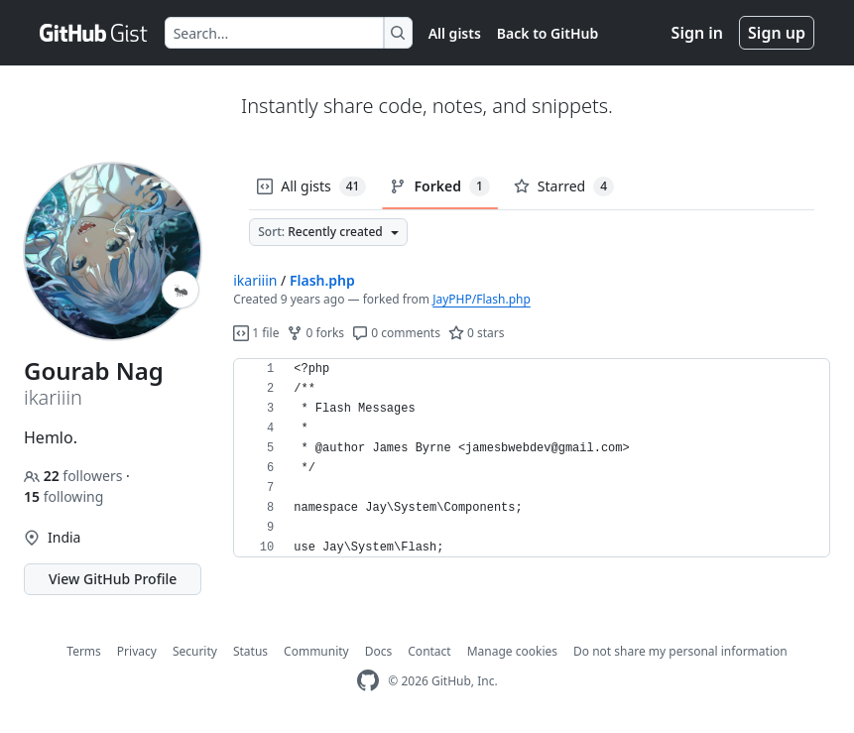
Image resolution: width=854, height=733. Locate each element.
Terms (83, 651)
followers (75, 475)
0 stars (476, 332)
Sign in (697, 33)
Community (316, 651)
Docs (379, 651)
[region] (531, 458)
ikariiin (255, 280)
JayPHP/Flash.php (481, 299)
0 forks (315, 332)
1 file (256, 332)
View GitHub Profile (113, 578)
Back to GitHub (547, 33)
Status (250, 651)
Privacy (137, 651)
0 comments (396, 332)
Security (195, 651)
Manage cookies (512, 651)
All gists (454, 33)
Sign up (776, 33)
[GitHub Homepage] (368, 681)
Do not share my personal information (680, 651)
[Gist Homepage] (94, 33)
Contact (429, 651)
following (63, 496)
